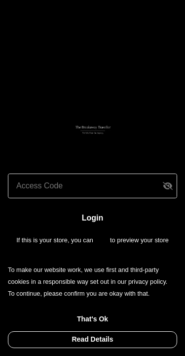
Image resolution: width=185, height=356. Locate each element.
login (102, 240)
